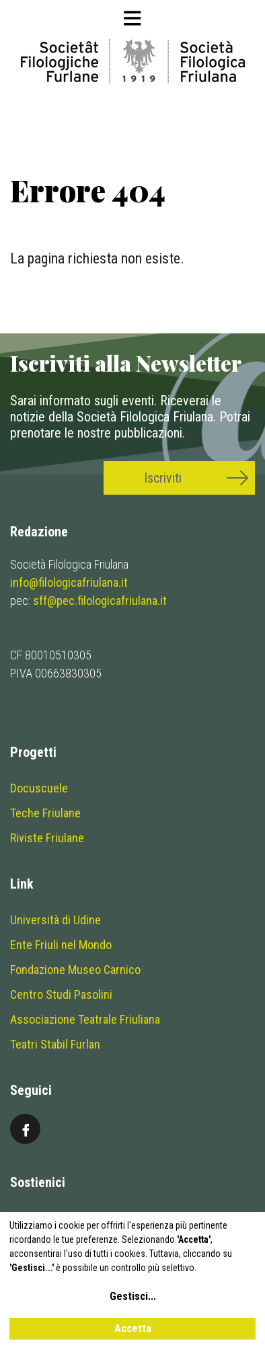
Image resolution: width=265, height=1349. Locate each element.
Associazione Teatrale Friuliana (85, 1019)
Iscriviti (163, 478)
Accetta (132, 1328)
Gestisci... (133, 1296)
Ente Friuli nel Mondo (61, 945)
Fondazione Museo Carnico (75, 970)
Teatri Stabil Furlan (55, 1044)
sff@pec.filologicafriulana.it (100, 601)
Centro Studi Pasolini (61, 994)
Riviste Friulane (47, 838)
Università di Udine (55, 920)
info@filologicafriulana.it (69, 582)
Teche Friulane (45, 813)
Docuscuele (39, 788)
